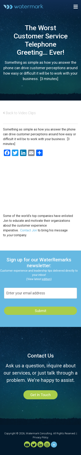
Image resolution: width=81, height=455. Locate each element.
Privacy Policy (40, 437)
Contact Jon (28, 230)
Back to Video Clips (19, 113)
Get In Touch (40, 395)
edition (46, 279)
